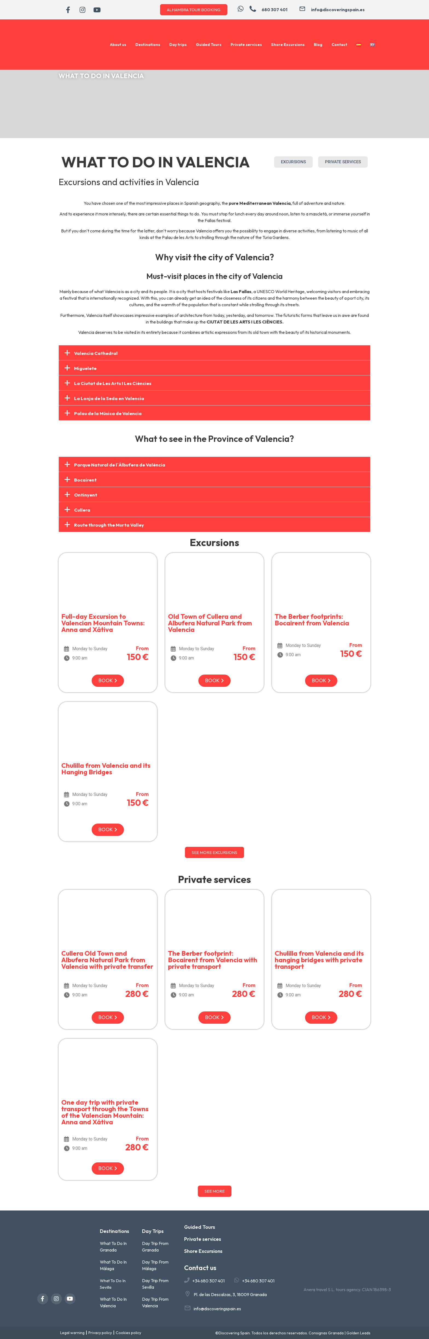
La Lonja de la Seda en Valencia (109, 398)
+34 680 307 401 (208, 1280)
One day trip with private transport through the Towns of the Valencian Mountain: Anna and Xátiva (105, 1112)
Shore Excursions (288, 44)
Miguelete (85, 368)
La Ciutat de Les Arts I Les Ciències (112, 383)
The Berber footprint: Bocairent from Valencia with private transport (212, 959)
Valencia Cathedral (96, 353)
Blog (318, 44)
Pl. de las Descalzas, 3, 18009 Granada (230, 1294)
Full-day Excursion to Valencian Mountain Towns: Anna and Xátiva (103, 623)
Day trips (178, 44)
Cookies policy (128, 1332)
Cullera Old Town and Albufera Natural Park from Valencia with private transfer (107, 959)
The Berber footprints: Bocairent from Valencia (312, 619)
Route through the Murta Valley (109, 525)
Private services (246, 44)
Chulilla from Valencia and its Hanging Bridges (105, 768)
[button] (214, 352)
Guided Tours (208, 44)
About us (118, 44)
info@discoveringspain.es (217, 1308)
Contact (339, 44)
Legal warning (72, 1332)
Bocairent (85, 480)
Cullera (82, 510)
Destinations (147, 44)
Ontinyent (85, 495)
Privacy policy (100, 1332)
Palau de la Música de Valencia (108, 413)
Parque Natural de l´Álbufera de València (119, 465)
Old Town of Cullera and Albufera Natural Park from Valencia (210, 623)
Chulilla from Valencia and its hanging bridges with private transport (319, 959)
